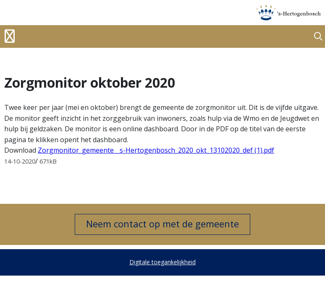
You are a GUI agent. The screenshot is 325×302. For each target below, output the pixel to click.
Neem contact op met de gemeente (162, 223)
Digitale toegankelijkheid (162, 262)
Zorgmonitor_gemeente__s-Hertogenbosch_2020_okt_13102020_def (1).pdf (156, 150)
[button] (318, 36)
